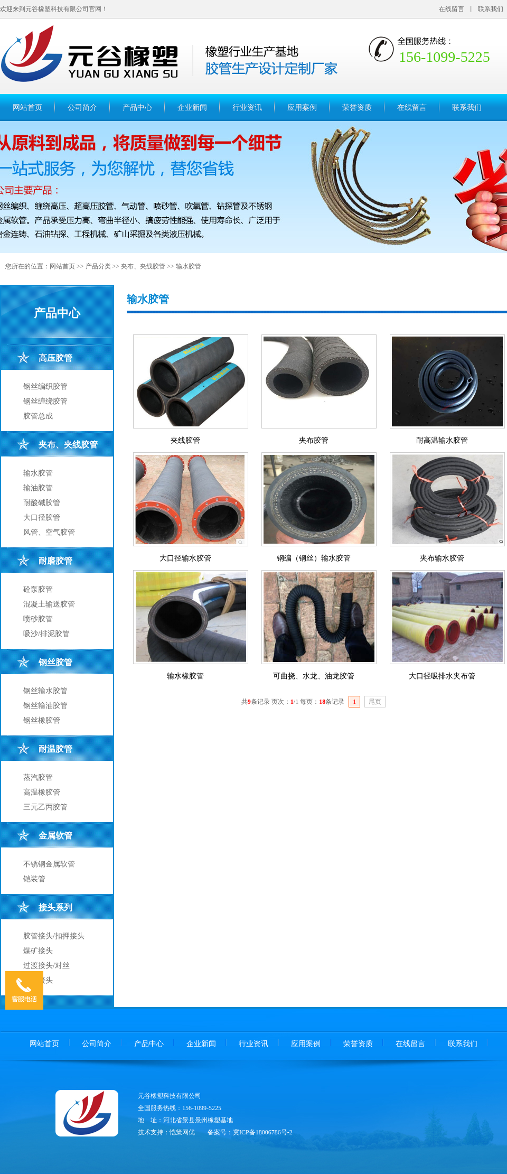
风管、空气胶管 (49, 532)
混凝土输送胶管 (49, 604)
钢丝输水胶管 (45, 691)
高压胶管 (55, 357)
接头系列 (55, 907)
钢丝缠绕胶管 (45, 401)
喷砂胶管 (38, 619)
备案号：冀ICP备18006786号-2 (250, 1132)
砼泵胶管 (38, 589)
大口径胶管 (41, 517)
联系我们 (490, 9)
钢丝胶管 (55, 662)
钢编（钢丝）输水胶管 (314, 558)
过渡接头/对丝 (46, 966)
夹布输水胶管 (442, 558)
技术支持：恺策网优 (166, 1132)
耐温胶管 (55, 748)
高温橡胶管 (41, 792)
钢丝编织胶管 (45, 386)
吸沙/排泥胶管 (46, 634)
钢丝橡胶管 (41, 720)
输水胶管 (188, 266)
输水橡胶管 (185, 676)
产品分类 (98, 266)
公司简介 (82, 107)
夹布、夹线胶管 (143, 266)
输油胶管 (38, 488)
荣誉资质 (357, 107)
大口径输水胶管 (185, 558)
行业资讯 (247, 107)
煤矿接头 (38, 951)
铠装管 (34, 879)
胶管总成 (38, 416)
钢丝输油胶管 (45, 706)
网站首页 (27, 107)
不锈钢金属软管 (49, 864)
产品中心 (137, 107)
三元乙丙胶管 (45, 807)
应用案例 (302, 107)
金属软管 (55, 835)
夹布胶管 (313, 440)
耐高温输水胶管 (442, 440)
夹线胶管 (185, 440)
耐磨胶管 (55, 560)
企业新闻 (192, 107)
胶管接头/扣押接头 (53, 936)
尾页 (375, 701)
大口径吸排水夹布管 (442, 676)
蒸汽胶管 (38, 777)
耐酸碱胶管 (41, 503)
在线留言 (451, 9)
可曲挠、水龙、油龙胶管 (313, 676)
